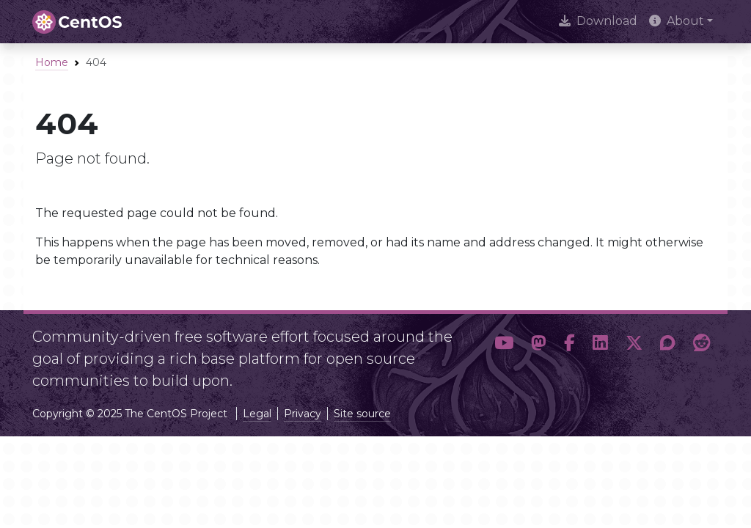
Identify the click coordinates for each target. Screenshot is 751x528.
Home (51, 62)
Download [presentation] (598, 21)
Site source (362, 413)
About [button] (676, 21)
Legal (257, 413)
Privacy (302, 413)
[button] (504, 353)
